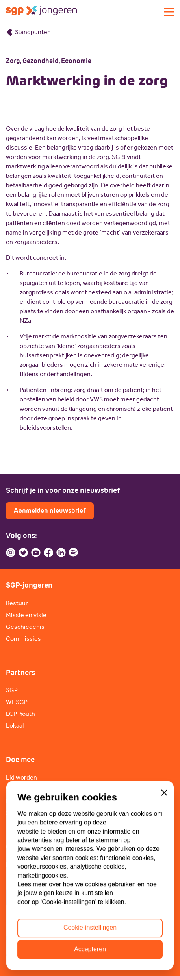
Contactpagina (36, 897)
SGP (12, 690)
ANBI (110, 938)
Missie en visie (26, 615)
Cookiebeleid (73, 938)
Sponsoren (21, 813)
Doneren (18, 801)
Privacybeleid (24, 938)
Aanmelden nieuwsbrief (50, 510)
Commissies (23, 638)
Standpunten (28, 32)
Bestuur (17, 603)
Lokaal (15, 725)
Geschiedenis (25, 626)
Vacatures (20, 789)
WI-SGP (17, 702)
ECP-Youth (20, 713)
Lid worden (21, 777)
